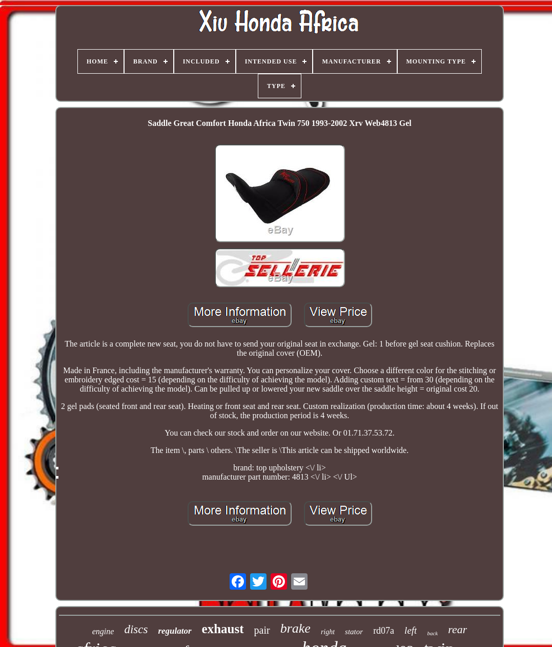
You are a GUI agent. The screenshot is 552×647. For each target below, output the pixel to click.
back (432, 633)
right (328, 632)
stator (354, 632)
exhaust (223, 629)
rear (457, 629)
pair (262, 630)
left (410, 630)
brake (295, 628)
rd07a (383, 631)
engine (103, 631)
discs (136, 629)
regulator (174, 631)
